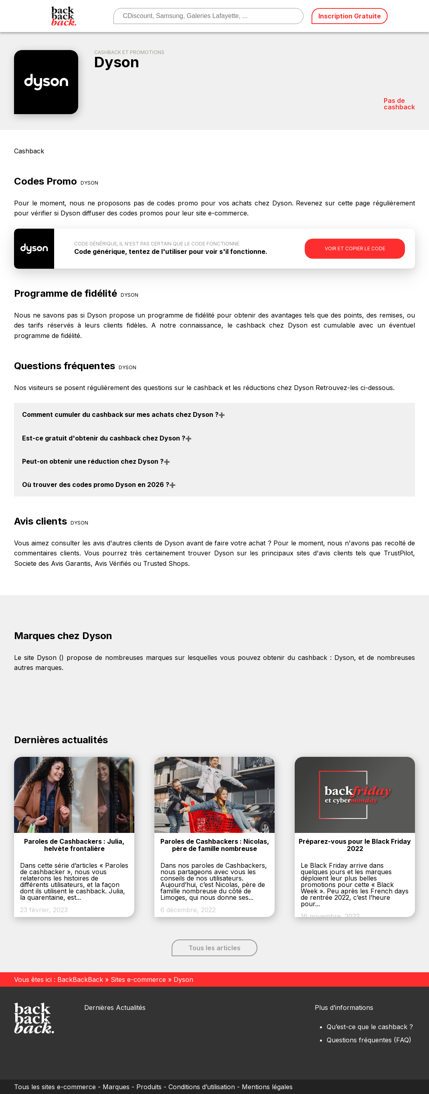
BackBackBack (80, 979)
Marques (116, 1087)
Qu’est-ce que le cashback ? (370, 1027)
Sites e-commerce (138, 979)
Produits (149, 1087)
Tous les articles (214, 948)
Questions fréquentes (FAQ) (369, 1040)
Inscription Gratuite (349, 16)
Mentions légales (267, 1087)
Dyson (344, 658)
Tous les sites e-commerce (55, 1087)
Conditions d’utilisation (201, 1087)
